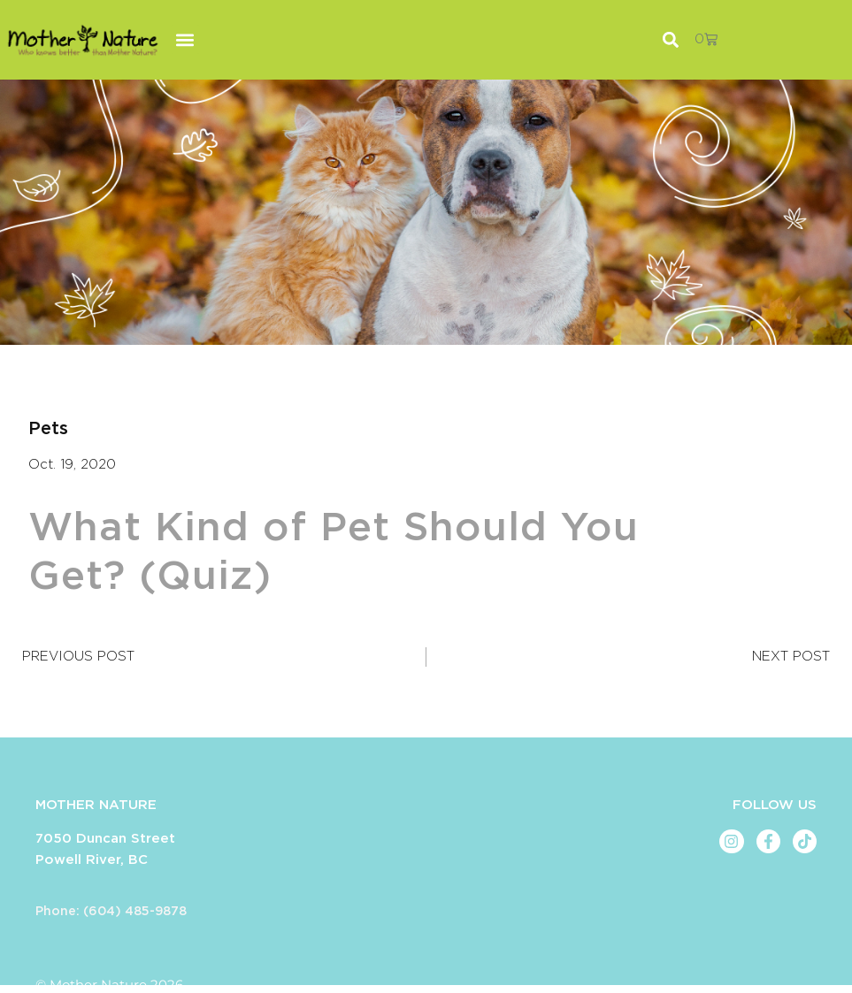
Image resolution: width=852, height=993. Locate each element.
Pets (48, 429)
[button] (185, 39)
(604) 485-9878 (135, 911)
